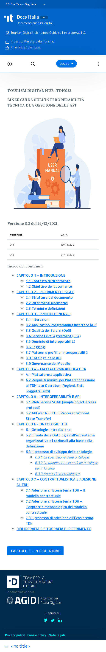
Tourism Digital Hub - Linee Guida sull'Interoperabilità (48, 32)
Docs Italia (32, 16)
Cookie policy (36, 634)
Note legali (57, 634)
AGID (9, 4)
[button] (33, 63)
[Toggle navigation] (44, 4)
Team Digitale (26, 4)
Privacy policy (15, 634)
